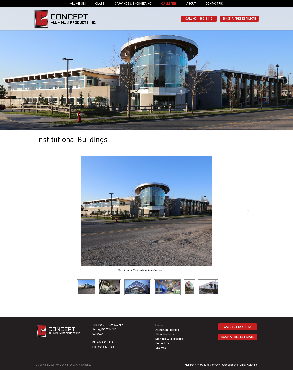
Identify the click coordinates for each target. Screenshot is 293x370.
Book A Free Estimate (237, 337)
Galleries (169, 3)
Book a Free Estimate (239, 18)
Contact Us (214, 3)
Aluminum (78, 3)
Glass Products (164, 334)
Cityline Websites (82, 364)
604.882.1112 (105, 342)
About (191, 3)
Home (159, 325)
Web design (62, 364)
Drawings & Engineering (132, 3)
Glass (99, 3)
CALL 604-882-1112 (198, 18)
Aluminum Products (167, 329)
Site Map (160, 347)
